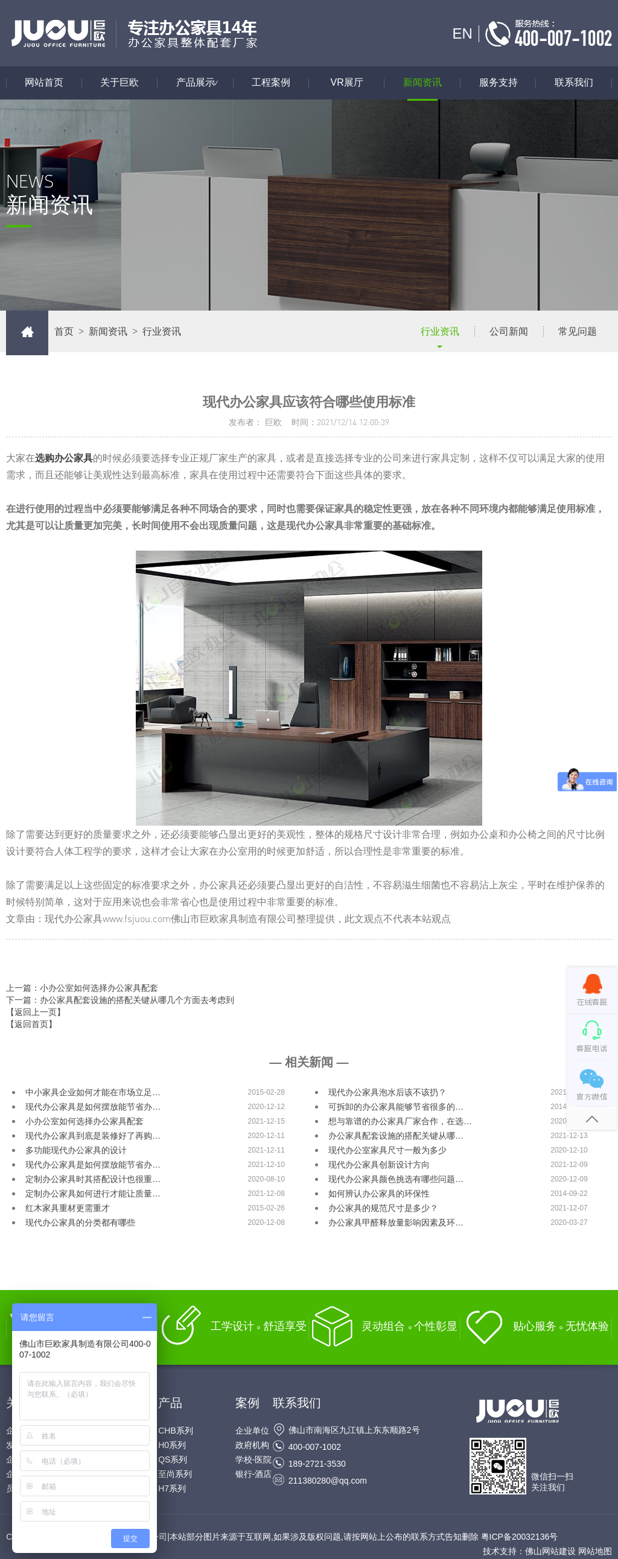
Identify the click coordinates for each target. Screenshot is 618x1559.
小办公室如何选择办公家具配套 (84, 1121)
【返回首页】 (31, 1024)
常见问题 (577, 331)
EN (462, 33)
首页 (64, 331)
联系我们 (574, 83)
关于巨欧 (119, 83)
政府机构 (252, 1445)
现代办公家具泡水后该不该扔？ (387, 1092)
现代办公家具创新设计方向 (379, 1164)
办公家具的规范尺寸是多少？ (383, 1208)
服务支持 (498, 83)
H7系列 (172, 1488)
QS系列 (172, 1459)
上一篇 (82, 988)
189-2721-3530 (317, 1464)
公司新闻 (508, 331)
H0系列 (172, 1445)
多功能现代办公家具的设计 (76, 1150)
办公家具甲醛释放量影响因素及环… (396, 1222)
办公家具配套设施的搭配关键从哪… (396, 1135)
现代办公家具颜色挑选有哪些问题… (396, 1179)
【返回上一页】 (35, 1012)
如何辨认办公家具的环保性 (379, 1193)
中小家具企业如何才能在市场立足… (93, 1092)
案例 (247, 1402)
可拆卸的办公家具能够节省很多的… (396, 1107)
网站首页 (44, 83)
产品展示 (204, 83)
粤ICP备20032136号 (519, 1537)
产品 (170, 1402)
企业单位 (252, 1430)
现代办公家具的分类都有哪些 (80, 1222)
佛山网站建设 (550, 1551)
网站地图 (595, 1551)
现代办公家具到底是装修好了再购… (93, 1135)
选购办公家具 (64, 458)
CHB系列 (175, 1430)
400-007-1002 (314, 1447)
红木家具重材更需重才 (67, 1208)
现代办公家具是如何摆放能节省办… (93, 1107)
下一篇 (120, 1000)
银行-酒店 (253, 1474)
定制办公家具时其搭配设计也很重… (93, 1179)
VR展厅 (347, 83)
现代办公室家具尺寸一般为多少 (387, 1150)
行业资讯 (440, 331)
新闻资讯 (422, 83)
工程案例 (271, 83)
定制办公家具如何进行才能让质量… (93, 1193)
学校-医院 (253, 1459)
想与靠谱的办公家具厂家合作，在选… (400, 1121)
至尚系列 (175, 1474)
